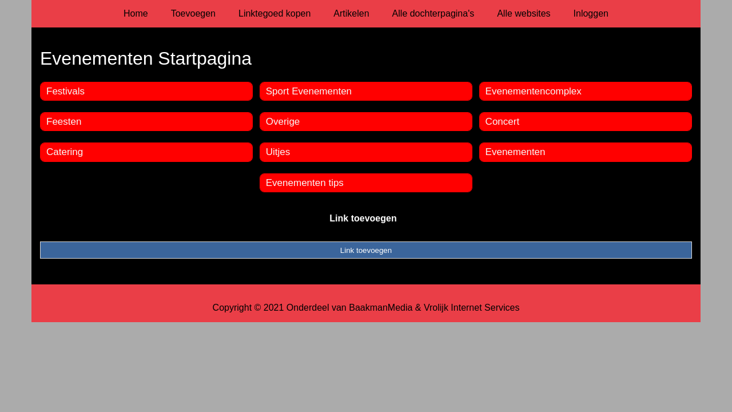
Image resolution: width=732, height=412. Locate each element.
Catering (64, 151)
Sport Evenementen (309, 91)
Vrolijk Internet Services (471, 307)
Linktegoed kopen (274, 13)
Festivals (65, 91)
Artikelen (351, 13)
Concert (503, 121)
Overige (283, 121)
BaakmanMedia (380, 307)
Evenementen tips (305, 182)
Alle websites (523, 13)
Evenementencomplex (534, 91)
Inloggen (591, 13)
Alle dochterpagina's (433, 13)
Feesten (63, 121)
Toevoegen (193, 13)
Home (136, 13)
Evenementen (516, 151)
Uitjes (278, 151)
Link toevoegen (362, 218)
